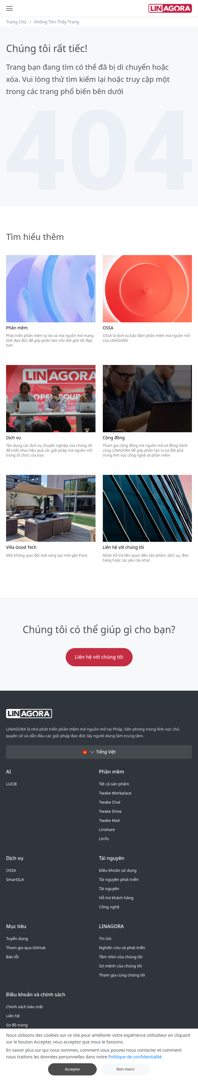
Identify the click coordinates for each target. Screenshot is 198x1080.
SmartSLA (15, 879)
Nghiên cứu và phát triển (122, 947)
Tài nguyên (109, 888)
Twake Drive (110, 811)
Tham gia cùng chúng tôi (122, 975)
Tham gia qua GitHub (26, 947)
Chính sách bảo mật (24, 1006)
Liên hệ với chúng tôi (99, 657)
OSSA (11, 870)
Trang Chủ (16, 22)
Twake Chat (109, 802)
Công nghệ (109, 907)
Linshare (107, 829)
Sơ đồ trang (17, 1025)
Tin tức (105, 938)
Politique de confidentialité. (135, 1061)
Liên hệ (12, 1016)
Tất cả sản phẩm (114, 784)
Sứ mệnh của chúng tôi (120, 966)
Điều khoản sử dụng (118, 870)
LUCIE (11, 784)
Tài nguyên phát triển (119, 879)
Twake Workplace (115, 793)
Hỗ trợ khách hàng (116, 897)
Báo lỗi (12, 956)
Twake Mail (109, 820)
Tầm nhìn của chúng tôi (120, 956)
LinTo (104, 838)
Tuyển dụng (17, 938)
